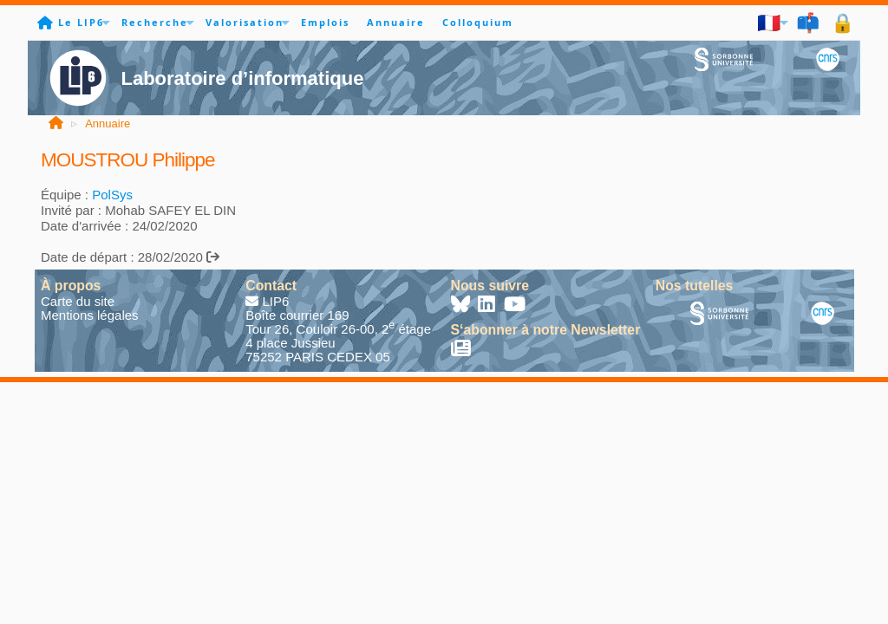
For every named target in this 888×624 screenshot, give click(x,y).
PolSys (112, 194)
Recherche (154, 22)
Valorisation (245, 22)
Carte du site (77, 301)
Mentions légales (90, 315)
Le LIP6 (81, 22)
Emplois (325, 22)
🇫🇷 (769, 22)
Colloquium (477, 22)
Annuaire (396, 22)
